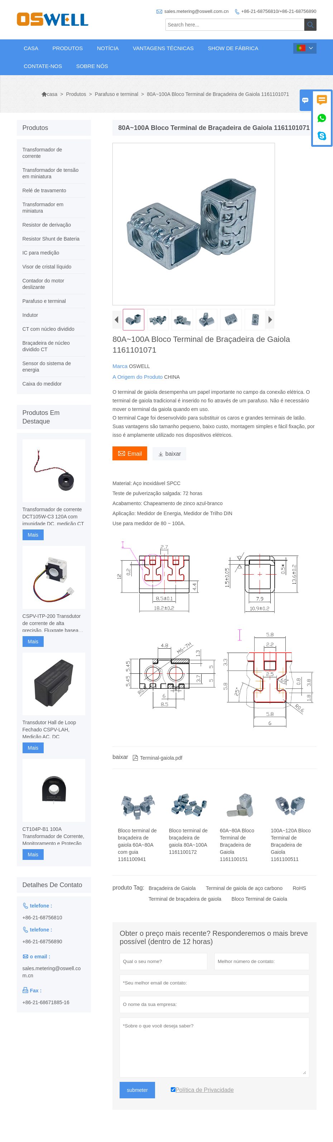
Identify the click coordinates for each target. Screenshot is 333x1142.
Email (130, 453)
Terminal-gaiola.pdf (157, 758)
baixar (169, 454)
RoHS (299, 888)
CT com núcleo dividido (48, 329)
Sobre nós (92, 66)
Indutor (30, 315)
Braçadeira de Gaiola (172, 888)
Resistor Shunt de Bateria (51, 239)
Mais (33, 535)
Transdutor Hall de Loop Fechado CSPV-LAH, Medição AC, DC (49, 730)
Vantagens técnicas (163, 48)
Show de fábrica (233, 48)
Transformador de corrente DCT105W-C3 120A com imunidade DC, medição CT (53, 517)
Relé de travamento (44, 190)
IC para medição (41, 253)
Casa (31, 48)
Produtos (68, 48)
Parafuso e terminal (116, 94)
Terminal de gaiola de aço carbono (244, 888)
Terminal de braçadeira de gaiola (185, 899)
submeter (137, 1090)
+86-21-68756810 (42, 917)
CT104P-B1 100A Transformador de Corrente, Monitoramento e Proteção (54, 836)
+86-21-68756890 (42, 941)
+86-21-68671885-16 (46, 1002)
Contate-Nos (43, 66)
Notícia (108, 48)
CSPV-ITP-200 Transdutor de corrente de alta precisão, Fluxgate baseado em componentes (53, 623)
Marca (120, 366)
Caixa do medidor (42, 384)
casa (49, 94)
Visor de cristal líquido (47, 267)
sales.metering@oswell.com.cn (196, 11)
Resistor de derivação (47, 225)
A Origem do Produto (138, 377)
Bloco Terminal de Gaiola (259, 899)
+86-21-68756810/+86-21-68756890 (279, 11)
